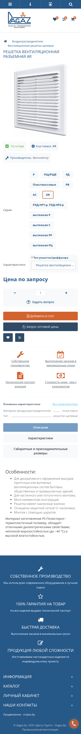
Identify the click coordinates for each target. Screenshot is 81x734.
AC (35, 195)
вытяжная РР (42, 235)
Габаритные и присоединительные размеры (41, 451)
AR (48, 195)
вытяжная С (41, 225)
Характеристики (40, 438)
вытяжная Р (41, 215)
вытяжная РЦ (42, 245)
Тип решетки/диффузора (50, 257)
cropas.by (29, 714)
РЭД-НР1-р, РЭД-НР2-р (48, 205)
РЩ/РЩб (50, 174)
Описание (40, 427)
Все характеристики (65, 404)
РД (68, 174)
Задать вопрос (40, 302)
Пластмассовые (44, 185)
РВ (67, 185)
